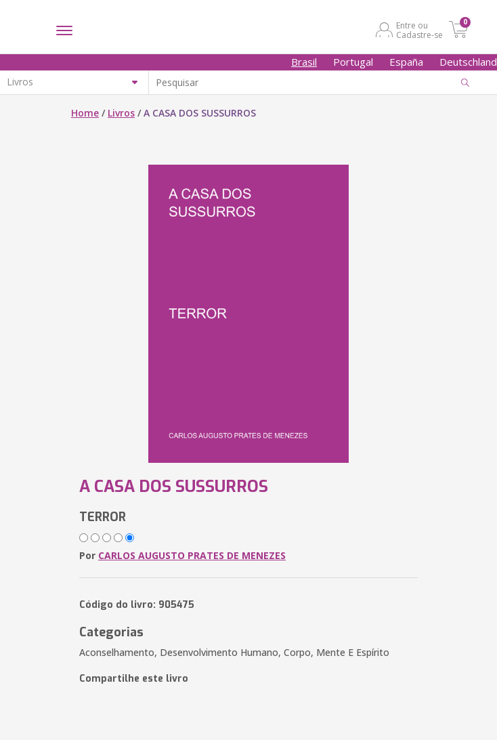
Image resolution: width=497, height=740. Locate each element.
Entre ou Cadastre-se (419, 30)
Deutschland (468, 61)
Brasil (304, 61)
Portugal (353, 61)
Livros (121, 112)
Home (85, 112)
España (406, 61)
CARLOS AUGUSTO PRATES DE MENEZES (192, 555)
